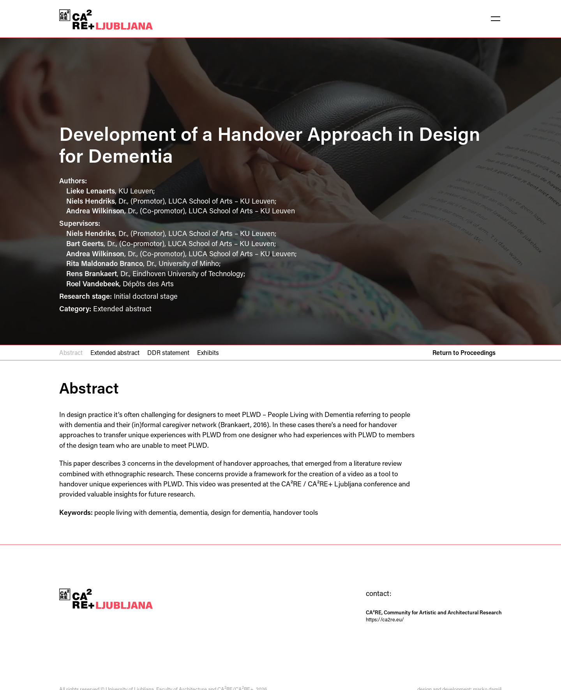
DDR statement (168, 352)
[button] (495, 18)
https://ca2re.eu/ (385, 619)
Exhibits (208, 352)
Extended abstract (114, 352)
